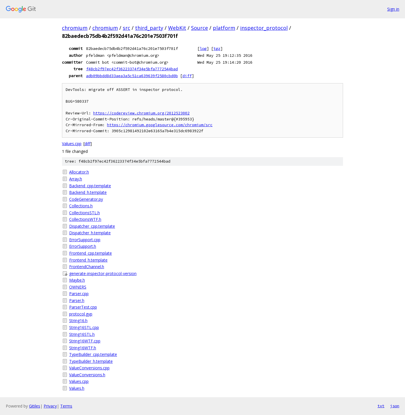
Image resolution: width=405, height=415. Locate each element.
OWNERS (77, 287)
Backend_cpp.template (90, 185)
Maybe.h (77, 280)
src (126, 27)
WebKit (177, 27)
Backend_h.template (88, 192)
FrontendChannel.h (86, 266)
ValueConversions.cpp (89, 368)
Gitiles (34, 406)
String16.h (78, 320)
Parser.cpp (79, 293)
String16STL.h (82, 334)
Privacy (50, 406)
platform (224, 27)
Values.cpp (71, 143)
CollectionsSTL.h (84, 212)
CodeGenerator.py (86, 199)
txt (380, 405)
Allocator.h (79, 172)
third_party (149, 27)
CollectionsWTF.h (85, 219)
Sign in (393, 9)
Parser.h (76, 300)
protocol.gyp (80, 314)
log (203, 48)
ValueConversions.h (87, 374)
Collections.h (81, 206)
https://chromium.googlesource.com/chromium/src (160, 124)
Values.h (76, 388)
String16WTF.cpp (84, 341)
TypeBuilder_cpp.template (93, 354)
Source (199, 27)
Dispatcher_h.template (90, 232)
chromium (74, 27)
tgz (216, 48)
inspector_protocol (264, 27)
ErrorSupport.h (82, 246)
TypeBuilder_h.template (91, 361)
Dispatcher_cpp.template (92, 226)
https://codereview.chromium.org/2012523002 (141, 113)
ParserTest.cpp (83, 307)
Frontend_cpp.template (90, 253)
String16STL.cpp (84, 327)
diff (187, 75)
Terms (66, 406)
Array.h (75, 179)
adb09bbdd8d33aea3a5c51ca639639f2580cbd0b (132, 75)
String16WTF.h (82, 347)
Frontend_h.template (88, 260)
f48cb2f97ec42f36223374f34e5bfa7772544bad (132, 68)
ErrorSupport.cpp (84, 239)
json (394, 405)
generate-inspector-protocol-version (103, 273)
